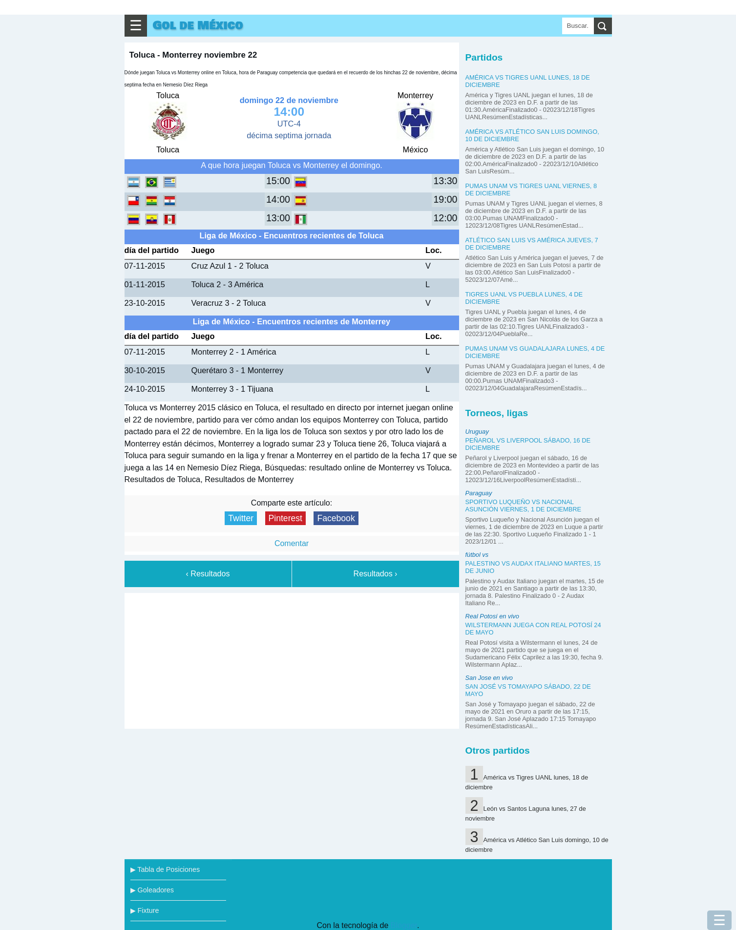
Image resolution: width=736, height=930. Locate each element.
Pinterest (285, 518)
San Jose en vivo (489, 677)
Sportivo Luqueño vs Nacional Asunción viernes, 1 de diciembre (523, 505)
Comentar (291, 543)
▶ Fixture (144, 910)
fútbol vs (477, 554)
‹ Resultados (208, 574)
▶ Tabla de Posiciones (165, 869)
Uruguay (477, 431)
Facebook (336, 518)
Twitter (240, 518)
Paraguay (478, 493)
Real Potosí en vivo (492, 616)
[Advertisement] (291, 659)
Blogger (404, 925)
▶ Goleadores (152, 890)
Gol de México (198, 25)
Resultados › (376, 574)
